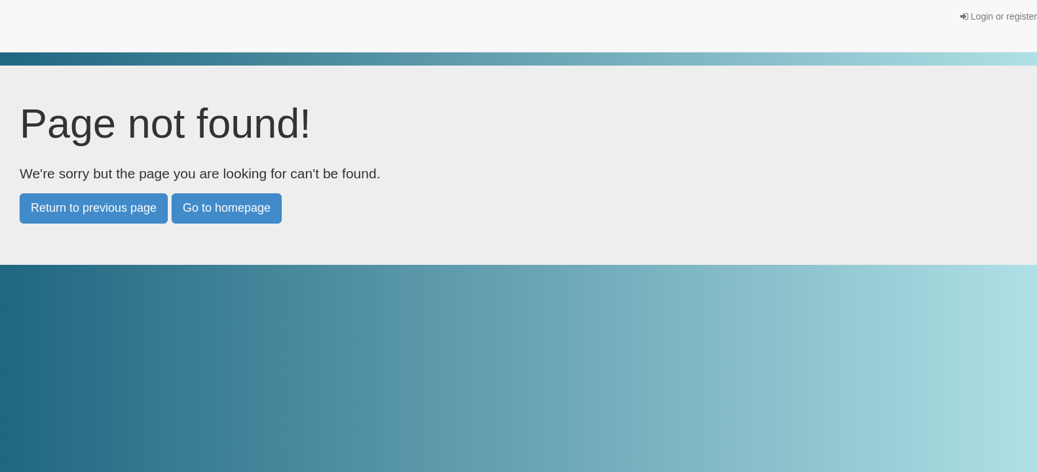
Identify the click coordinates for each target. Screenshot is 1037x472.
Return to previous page (94, 207)
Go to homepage (227, 207)
